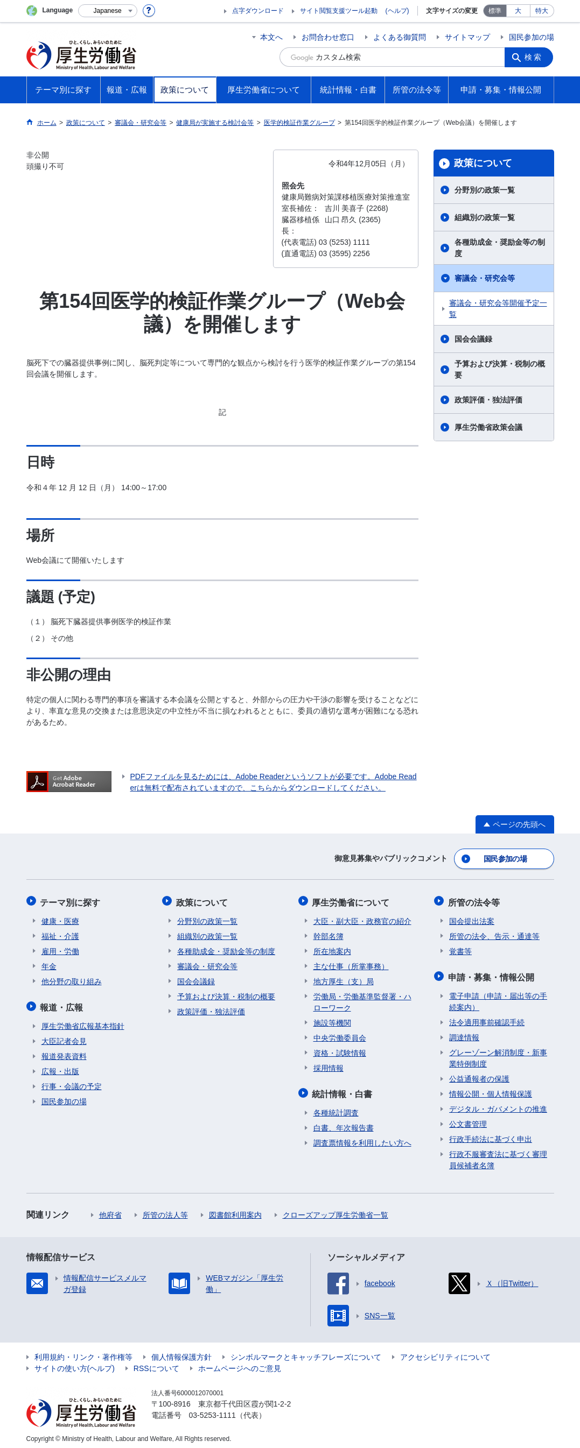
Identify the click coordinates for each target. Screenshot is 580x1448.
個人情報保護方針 (181, 1352)
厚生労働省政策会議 (488, 427)
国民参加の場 (531, 37)
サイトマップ (467, 37)
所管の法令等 (475, 900)
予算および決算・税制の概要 (500, 369)
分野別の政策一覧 (485, 190)
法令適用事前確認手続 (487, 1017)
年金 (49, 963)
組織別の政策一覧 (485, 217)
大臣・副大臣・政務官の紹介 (362, 918)
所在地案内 (332, 948)
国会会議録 (473, 339)
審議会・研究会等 (485, 278)
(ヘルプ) (397, 11)
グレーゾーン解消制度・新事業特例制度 (498, 1053)
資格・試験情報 (339, 1050)
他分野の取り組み (71, 978)
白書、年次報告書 (343, 1123)
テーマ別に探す (71, 900)
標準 (494, 11)
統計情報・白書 (343, 1089)
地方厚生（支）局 (343, 978)
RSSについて (156, 1363)
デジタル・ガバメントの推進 (498, 1104)
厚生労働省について (352, 900)
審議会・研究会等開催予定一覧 (498, 309)
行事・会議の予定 (71, 1081)
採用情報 (328, 1065)
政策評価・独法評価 (488, 399)
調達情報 (464, 1032)
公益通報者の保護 (479, 1074)
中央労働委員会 (339, 1034)
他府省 (110, 1210)
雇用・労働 (60, 948)
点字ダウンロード (258, 11)
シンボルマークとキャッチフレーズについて (305, 1352)
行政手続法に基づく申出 (490, 1134)
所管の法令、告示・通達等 (494, 933)
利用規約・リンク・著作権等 (83, 1352)
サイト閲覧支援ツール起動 (339, 11)
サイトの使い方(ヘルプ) (74, 1363)
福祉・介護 (60, 933)
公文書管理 (468, 1119)
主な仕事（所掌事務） (351, 963)
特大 (541, 11)
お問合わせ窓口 (328, 37)
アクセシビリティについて (445, 1352)
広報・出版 (60, 1066)
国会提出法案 (471, 918)
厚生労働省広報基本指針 (82, 1021)
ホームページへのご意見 (239, 1363)
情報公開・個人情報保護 (490, 1089)
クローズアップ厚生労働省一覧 (335, 1210)
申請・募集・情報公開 (492, 973)
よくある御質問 (399, 37)
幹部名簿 (328, 933)
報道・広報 (63, 1003)
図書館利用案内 (235, 1210)
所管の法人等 (165, 1210)
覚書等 (460, 948)
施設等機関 (332, 1019)
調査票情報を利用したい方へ (362, 1138)
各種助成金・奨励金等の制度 (500, 248)
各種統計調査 (336, 1108)
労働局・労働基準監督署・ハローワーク (362, 999)
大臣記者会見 (64, 1036)
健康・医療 (60, 918)
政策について (483, 163)
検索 (535, 57)
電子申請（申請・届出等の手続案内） (498, 997)
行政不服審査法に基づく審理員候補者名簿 (498, 1155)
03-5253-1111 (212, 1410)
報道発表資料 (64, 1051)
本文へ (271, 37)
